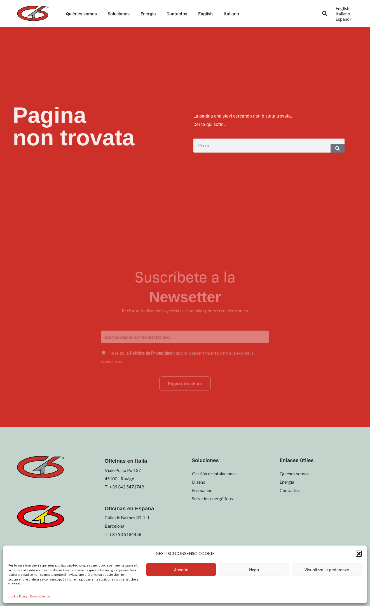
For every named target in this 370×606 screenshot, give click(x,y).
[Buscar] (338, 148)
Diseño (198, 482)
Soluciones (116, 13)
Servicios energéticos (212, 498)
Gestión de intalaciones (214, 473)
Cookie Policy (17, 596)
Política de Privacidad (151, 352)
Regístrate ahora (185, 383)
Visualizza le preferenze (327, 569)
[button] (359, 553)
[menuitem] (197, 13)
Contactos (170, 13)
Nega (254, 569)
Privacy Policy (40, 596)
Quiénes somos (80, 13)
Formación (202, 490)
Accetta (181, 569)
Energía (143, 13)
